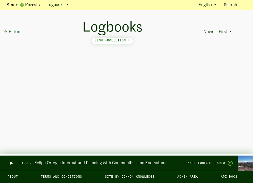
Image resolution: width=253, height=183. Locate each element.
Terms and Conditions (61, 177)
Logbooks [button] (55, 5)
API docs (229, 177)
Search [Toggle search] (235, 4)
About (13, 177)
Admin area (187, 177)
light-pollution (112, 40)
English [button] (206, 5)
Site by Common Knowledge (129, 177)
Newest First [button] (215, 32)
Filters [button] (12, 31)
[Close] (129, 40)
